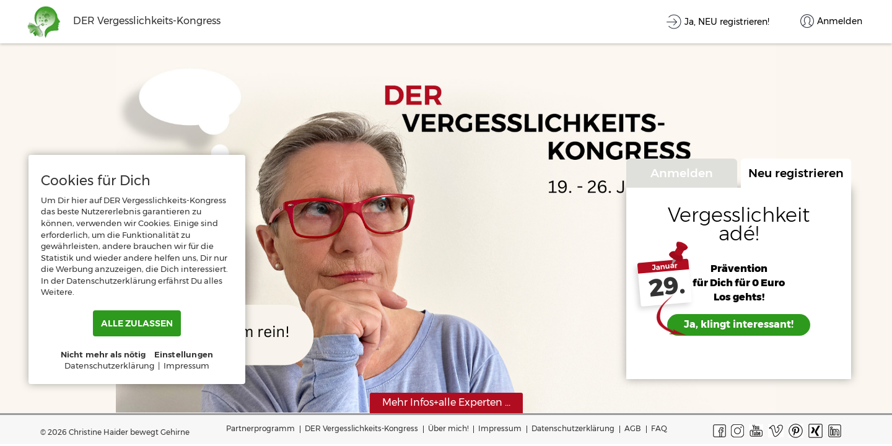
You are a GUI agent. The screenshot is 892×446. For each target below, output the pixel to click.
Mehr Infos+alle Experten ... (446, 402)
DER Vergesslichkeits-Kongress (361, 428)
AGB (632, 428)
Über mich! (448, 428)
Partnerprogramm (260, 428)
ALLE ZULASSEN (137, 323)
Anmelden (681, 172)
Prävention (739, 268)
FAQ (659, 428)
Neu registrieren (796, 172)
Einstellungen (184, 354)
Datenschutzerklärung (572, 428)
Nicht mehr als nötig (103, 354)
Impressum (500, 428)
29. (666, 287)
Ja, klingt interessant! (739, 324)
